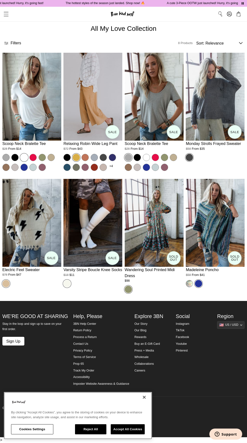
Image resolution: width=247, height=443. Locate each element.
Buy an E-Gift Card (147, 343)
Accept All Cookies (127, 429)
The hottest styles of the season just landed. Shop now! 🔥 (109, 3)
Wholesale (141, 357)
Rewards (140, 337)
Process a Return (85, 337)
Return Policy (82, 330)
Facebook (182, 337)
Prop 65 (78, 363)
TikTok (180, 330)
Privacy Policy (82, 350)
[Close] (144, 397)
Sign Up (13, 341)
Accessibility (81, 377)
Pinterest (182, 350)
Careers (139, 370)
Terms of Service (84, 357)
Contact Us (80, 343)
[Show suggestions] (231, 325)
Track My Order (83, 370)
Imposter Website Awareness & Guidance (101, 383)
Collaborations (144, 363)
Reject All (90, 429)
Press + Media (144, 350)
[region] (78, 415)
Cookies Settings (32, 429)
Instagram (182, 324)
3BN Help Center (84, 324)
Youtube (181, 343)
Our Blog (140, 330)
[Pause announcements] (242, 3)
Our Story (140, 324)
